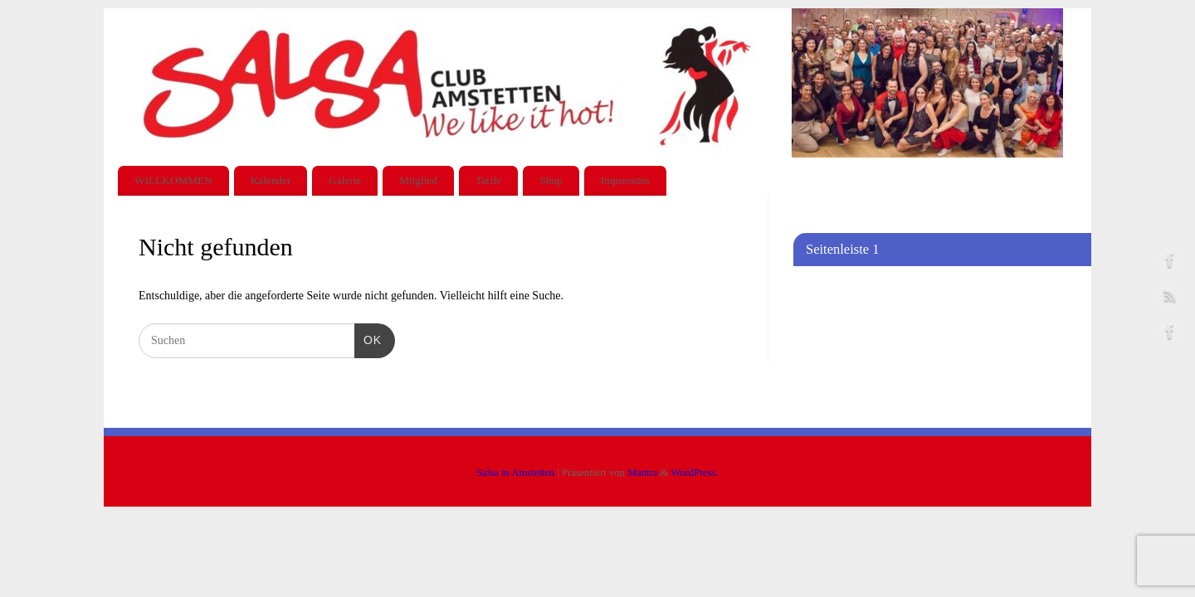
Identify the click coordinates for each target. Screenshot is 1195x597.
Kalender (271, 180)
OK (368, 338)
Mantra (642, 472)
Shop (550, 180)
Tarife (489, 180)
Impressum (625, 180)
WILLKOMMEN (173, 180)
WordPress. (694, 472)
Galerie (345, 180)
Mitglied (418, 180)
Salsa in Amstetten (515, 472)
